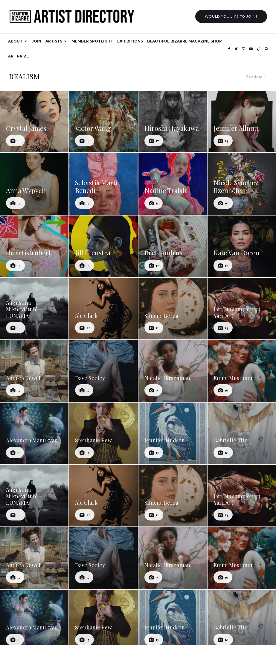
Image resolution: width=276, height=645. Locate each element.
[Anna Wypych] (34, 184)
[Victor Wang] (103, 121)
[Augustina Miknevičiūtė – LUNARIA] (34, 308)
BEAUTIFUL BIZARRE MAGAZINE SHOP (184, 41)
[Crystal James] (34, 121)
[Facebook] (229, 49)
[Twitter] (236, 49)
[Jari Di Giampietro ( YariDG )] (242, 308)
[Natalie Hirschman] (172, 371)
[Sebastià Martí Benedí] (103, 184)
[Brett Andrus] (172, 246)
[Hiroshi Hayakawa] (172, 121)
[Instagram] (243, 49)
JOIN (36, 41)
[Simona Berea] (172, 308)
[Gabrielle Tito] (242, 433)
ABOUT (15, 41)
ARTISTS (53, 41)
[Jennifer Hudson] (172, 433)
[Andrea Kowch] (34, 371)
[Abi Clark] (103, 308)
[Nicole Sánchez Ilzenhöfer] (242, 184)
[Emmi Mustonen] (242, 371)
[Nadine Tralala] (172, 184)
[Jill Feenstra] (103, 246)
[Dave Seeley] (103, 371)
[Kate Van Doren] (242, 246)
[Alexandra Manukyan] (34, 433)
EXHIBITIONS (130, 41)
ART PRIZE (18, 56)
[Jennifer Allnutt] (242, 121)
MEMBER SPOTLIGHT (92, 41)
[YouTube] (251, 49)
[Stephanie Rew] (103, 433)
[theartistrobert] (34, 246)
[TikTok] (259, 49)
